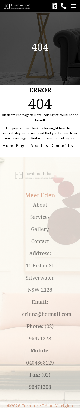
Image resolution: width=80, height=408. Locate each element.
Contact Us (62, 145)
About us (39, 145)
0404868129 (51, 362)
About (52, 204)
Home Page (14, 145)
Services (51, 216)
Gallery (52, 229)
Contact (51, 241)
